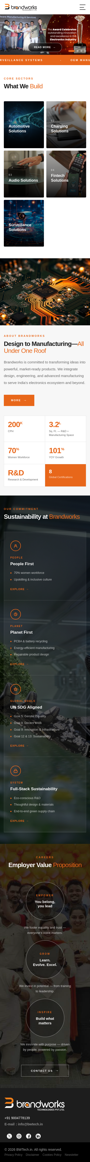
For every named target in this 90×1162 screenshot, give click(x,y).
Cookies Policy (51, 1154)
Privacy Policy (14, 1154)
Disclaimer (32, 1154)
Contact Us (42, 1070)
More (16, 400)
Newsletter (71, 1154)
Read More (42, 47)
